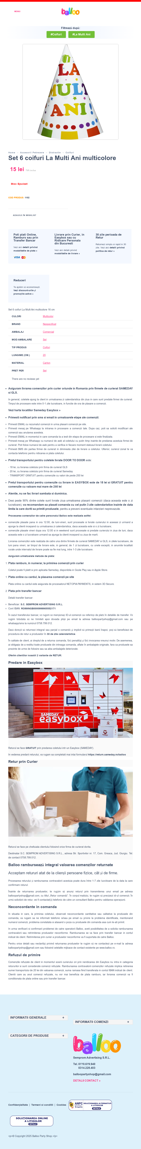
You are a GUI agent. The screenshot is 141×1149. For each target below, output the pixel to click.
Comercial (48, 332)
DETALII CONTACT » (87, 1081)
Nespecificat (49, 324)
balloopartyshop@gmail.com (107, 619)
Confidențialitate (18, 1105)
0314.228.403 (86, 1068)
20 (44, 355)
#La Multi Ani (81, 34)
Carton (46, 363)
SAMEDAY (93, 541)
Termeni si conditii (42, 1105)
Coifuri (70, 152)
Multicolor (48, 316)
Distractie (55, 152)
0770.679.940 (86, 1064)
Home (11, 152)
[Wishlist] (106, 11)
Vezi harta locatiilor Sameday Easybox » (34, 410)
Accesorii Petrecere (32, 152)
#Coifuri (56, 34)
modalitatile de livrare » (67, 253)
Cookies (61, 1105)
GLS (105, 541)
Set (45, 339)
